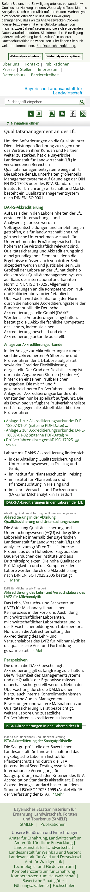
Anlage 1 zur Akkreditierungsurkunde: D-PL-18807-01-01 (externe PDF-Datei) (45, 423)
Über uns (10, 64)
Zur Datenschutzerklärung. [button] (56, 46)
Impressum (48, 69)
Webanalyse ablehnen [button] (25, 56)
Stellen (26, 69)
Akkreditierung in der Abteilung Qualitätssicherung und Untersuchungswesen (41, 519)
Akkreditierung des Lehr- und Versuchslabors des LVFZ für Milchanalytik (44, 594)
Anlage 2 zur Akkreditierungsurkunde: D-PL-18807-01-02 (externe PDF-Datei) (45, 433)
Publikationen (56, 64)
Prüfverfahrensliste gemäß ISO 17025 (42, 442)
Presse (8, 69)
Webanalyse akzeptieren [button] (64, 56)
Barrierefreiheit (45, 75)
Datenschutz (13, 75)
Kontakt (32, 64)
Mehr (15, 580)
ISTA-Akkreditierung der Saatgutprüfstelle (38, 740)
